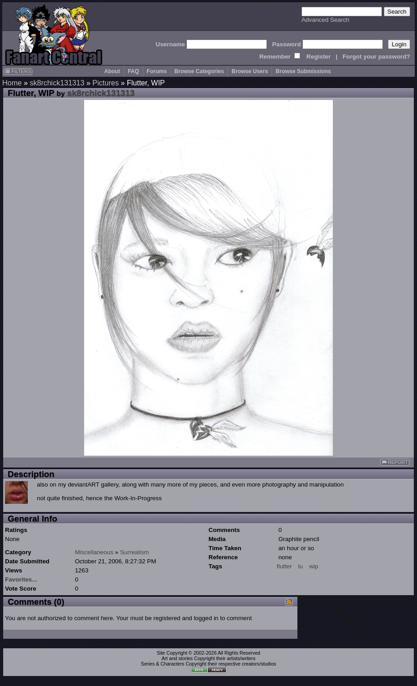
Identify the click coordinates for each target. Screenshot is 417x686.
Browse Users (249, 71)
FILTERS (18, 71)
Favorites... (21, 579)
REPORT (395, 462)
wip (313, 566)
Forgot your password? (376, 56)
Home (12, 83)
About (112, 71)
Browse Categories (199, 71)
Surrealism (134, 552)
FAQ (133, 71)
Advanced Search (325, 19)
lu (300, 566)
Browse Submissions (303, 71)
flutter (284, 566)
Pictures (105, 83)
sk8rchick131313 (57, 83)
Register (318, 56)
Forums (157, 71)
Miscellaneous (94, 552)
